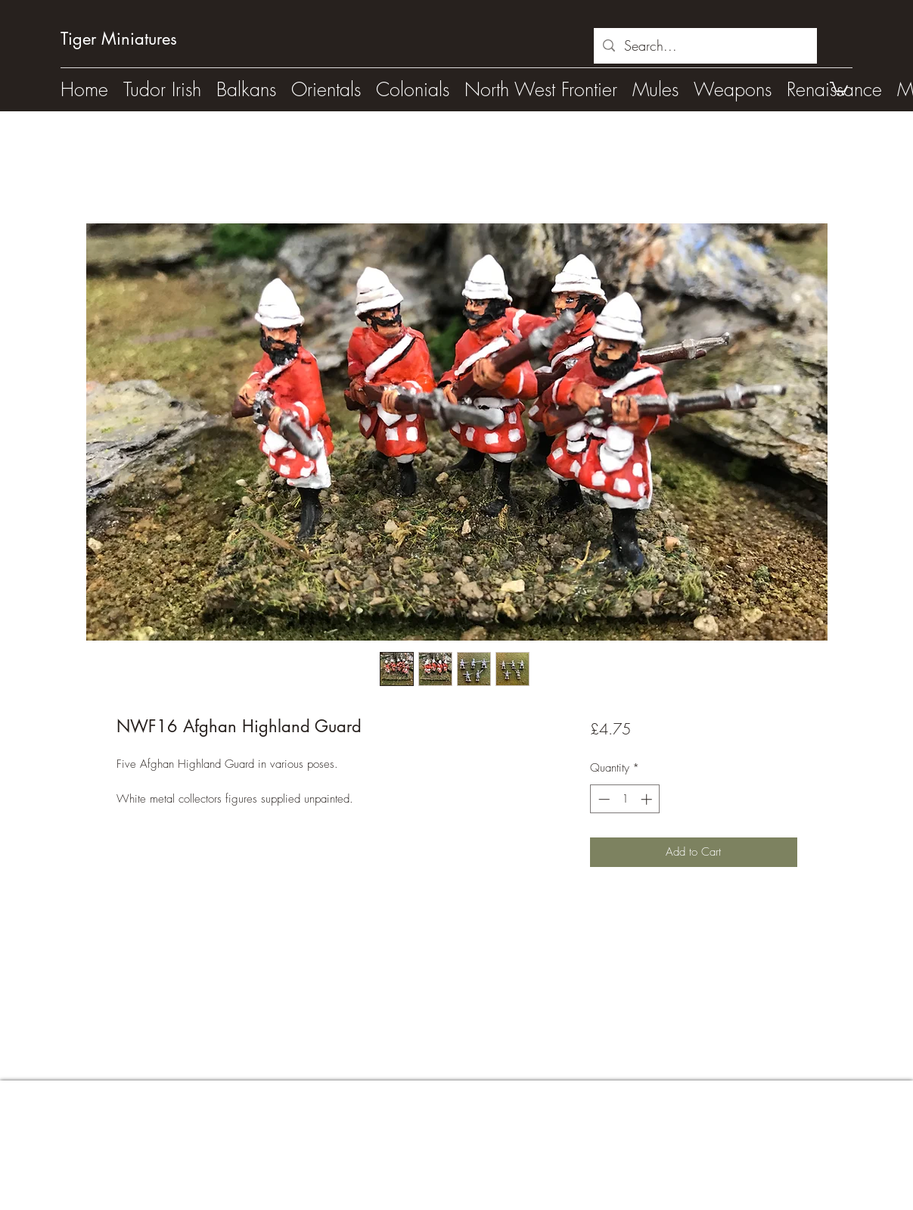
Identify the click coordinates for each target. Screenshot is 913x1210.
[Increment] (648, 799)
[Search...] (704, 46)
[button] (839, 87)
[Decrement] (602, 799)
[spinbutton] (625, 799)
